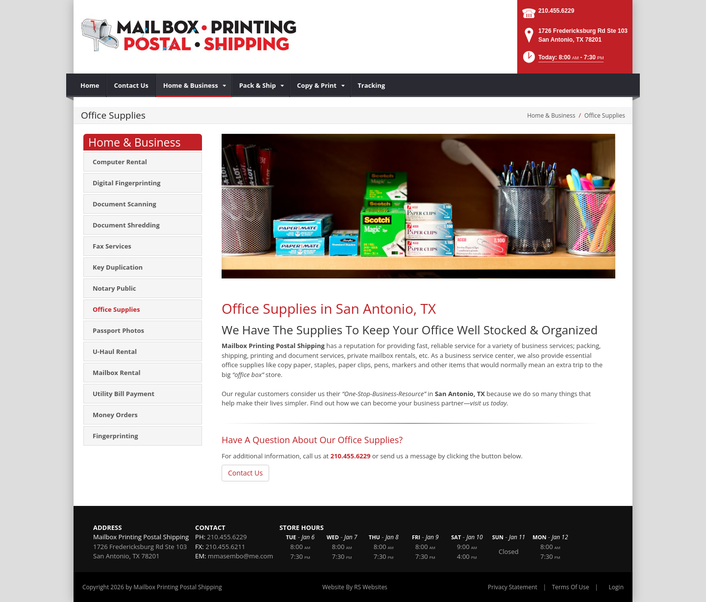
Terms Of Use (570, 587)
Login (616, 587)
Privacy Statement (512, 587)
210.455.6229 (556, 10)
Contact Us (245, 472)
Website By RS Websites (354, 587)
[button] (562, 60)
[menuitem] (90, 85)
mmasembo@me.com (240, 556)
